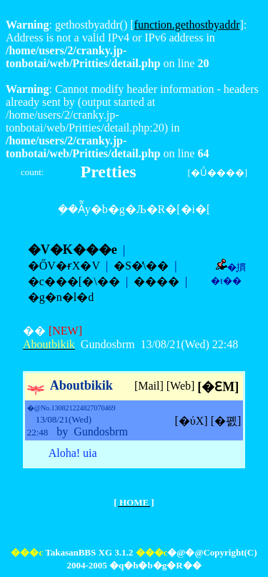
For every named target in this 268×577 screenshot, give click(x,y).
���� (156, 281)
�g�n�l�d (61, 297)
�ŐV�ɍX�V (64, 266)
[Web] (181, 386)
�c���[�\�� (74, 281)
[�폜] (226, 421)
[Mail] (149, 386)
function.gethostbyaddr (187, 25)
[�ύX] (191, 421)
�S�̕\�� (141, 266)
